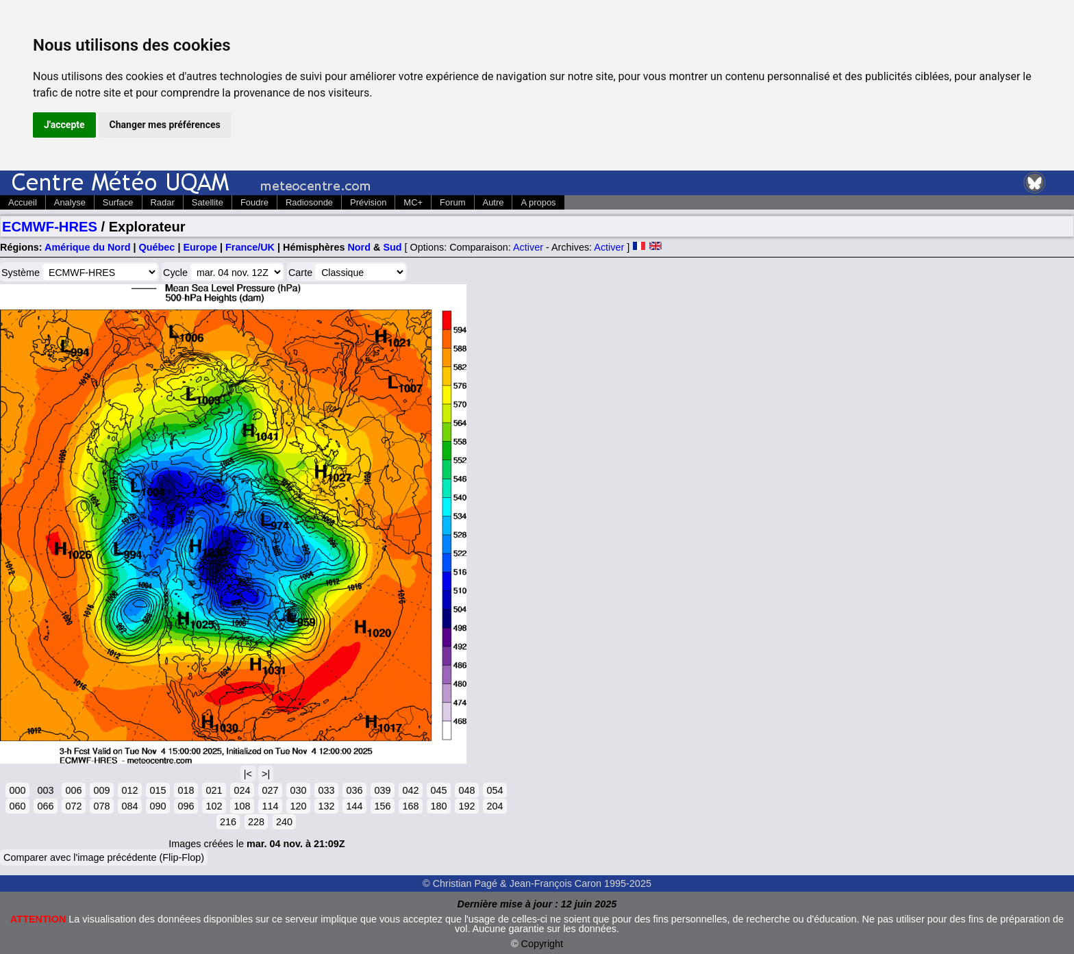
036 (354, 790)
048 (466, 790)
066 (45, 806)
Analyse (70, 202)
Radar (163, 202)
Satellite (207, 202)
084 (129, 806)
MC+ (413, 202)
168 (410, 806)
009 (101, 790)
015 (157, 790)
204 (494, 806)
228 (256, 821)
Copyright (542, 943)
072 (73, 806)
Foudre (254, 202)
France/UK (250, 247)
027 (270, 790)
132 (326, 806)
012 (129, 790)
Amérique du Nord (88, 247)
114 (270, 806)
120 (298, 806)
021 (213, 790)
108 (242, 806)
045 (438, 790)
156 (382, 806)
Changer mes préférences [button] (165, 124)
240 (284, 821)
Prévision (368, 202)
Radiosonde (309, 202)
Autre (493, 202)
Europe (200, 247)
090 (157, 806)
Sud (392, 247)
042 (410, 790)
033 (326, 790)
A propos (538, 202)
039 (382, 790)
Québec (157, 247)
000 (17, 790)
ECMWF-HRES (49, 226)
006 (73, 790)
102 (213, 806)
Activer (528, 247)
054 (494, 790)
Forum (452, 202)
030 (298, 790)
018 (185, 790)
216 (228, 821)
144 (354, 806)
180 (438, 806)
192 (466, 806)
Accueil (22, 202)
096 (185, 806)
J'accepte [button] (64, 124)
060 (17, 806)
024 (242, 790)
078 (101, 806)
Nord (359, 247)
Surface (118, 202)
